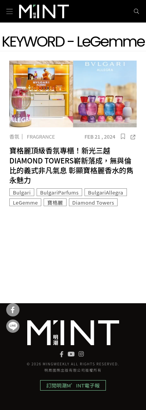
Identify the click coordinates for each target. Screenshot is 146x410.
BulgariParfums (59, 192)
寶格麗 (55, 202)
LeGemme (25, 202)
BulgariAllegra (105, 192)
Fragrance (41, 136)
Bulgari (22, 192)
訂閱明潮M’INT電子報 (73, 385)
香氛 (14, 136)
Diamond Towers (93, 202)
